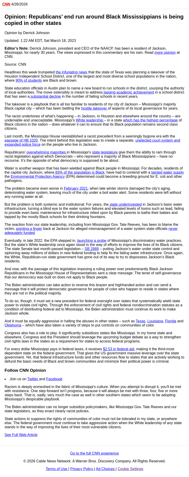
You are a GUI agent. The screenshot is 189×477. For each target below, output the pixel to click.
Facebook (54, 379)
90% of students (29, 80)
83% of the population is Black (79, 172)
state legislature (105, 152)
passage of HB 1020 (21, 140)
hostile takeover (94, 108)
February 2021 (76, 188)
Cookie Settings (130, 469)
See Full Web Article (21, 435)
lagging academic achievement (128, 92)
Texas (140, 321)
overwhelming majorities (46, 152)
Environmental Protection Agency (38, 176)
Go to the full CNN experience (94, 453)
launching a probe (91, 241)
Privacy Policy (82, 469)
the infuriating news (71, 72)
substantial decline (45, 96)
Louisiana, (155, 321)
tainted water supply (167, 172)
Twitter (33, 379)
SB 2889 (92, 249)
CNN (6, 4)
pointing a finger (29, 229)
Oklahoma (13, 325)
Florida (170, 321)
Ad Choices (106, 469)
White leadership (90, 120)
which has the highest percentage (150, 120)
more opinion (165, 52)
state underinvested (125, 204)
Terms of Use (57, 469)
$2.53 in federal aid (118, 349)
